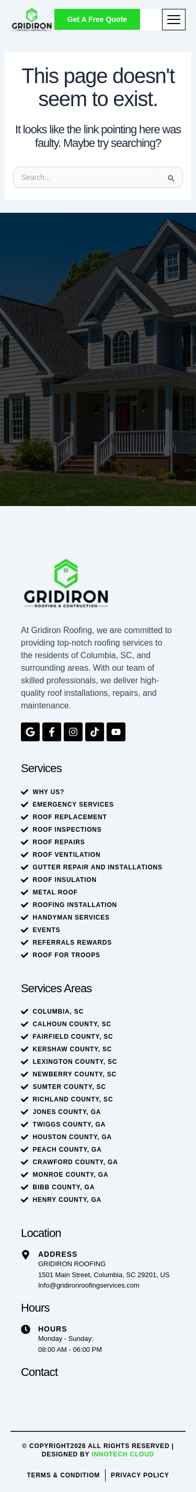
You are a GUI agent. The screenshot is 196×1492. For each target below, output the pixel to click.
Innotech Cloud (122, 1454)
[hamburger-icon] (174, 19)
